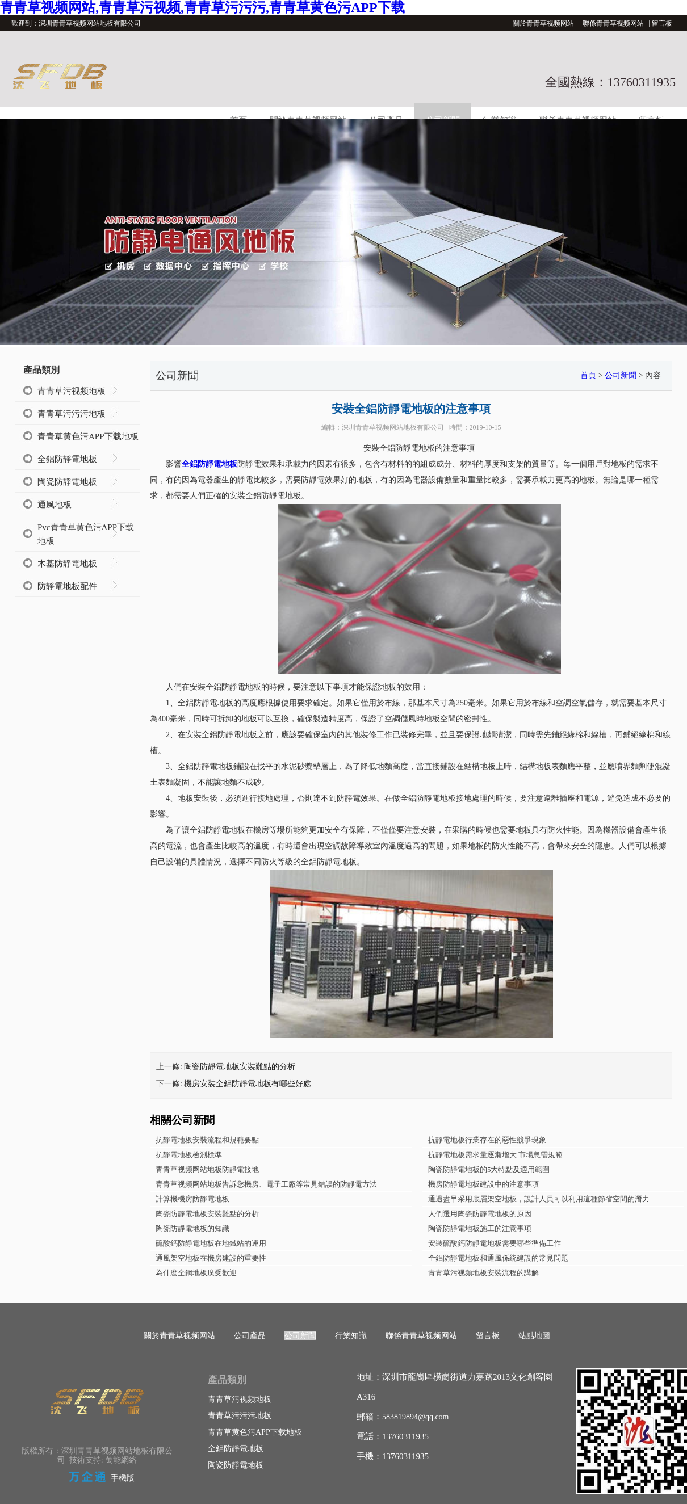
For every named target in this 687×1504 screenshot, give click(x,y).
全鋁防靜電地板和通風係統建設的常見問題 (498, 1258)
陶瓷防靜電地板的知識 (192, 1228)
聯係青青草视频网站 (613, 23)
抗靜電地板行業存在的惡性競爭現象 (487, 1140)
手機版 (123, 1478)
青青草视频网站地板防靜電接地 (207, 1169)
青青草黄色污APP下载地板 (88, 436)
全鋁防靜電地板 (67, 459)
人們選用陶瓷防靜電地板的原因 (479, 1213)
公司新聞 (620, 375)
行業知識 (351, 1335)
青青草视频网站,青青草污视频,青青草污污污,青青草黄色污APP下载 (202, 7)
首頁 (588, 375)
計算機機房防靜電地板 (192, 1199)
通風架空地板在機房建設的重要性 (211, 1258)
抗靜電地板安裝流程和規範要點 (207, 1140)
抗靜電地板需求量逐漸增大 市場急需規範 (495, 1154)
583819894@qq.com (415, 1417)
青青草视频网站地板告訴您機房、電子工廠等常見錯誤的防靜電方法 (266, 1184)
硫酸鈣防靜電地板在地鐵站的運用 (211, 1243)
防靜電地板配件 (67, 586)
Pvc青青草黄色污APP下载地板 (85, 534)
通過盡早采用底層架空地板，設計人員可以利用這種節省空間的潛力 (539, 1199)
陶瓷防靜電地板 (67, 481)
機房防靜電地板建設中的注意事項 (483, 1184)
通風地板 (54, 504)
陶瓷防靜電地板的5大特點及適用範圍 (489, 1169)
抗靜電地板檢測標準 (189, 1154)
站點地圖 (534, 1335)
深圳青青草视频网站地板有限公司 (393, 427)
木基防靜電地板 (67, 563)
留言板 (662, 23)
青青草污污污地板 (71, 413)
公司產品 (250, 1335)
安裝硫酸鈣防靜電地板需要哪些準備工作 (494, 1243)
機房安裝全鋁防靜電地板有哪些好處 (247, 1083)
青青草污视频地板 (71, 391)
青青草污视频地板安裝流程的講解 (483, 1272)
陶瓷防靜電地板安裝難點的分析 (239, 1066)
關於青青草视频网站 (543, 23)
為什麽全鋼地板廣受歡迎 (196, 1272)
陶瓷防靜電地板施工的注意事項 (479, 1228)
